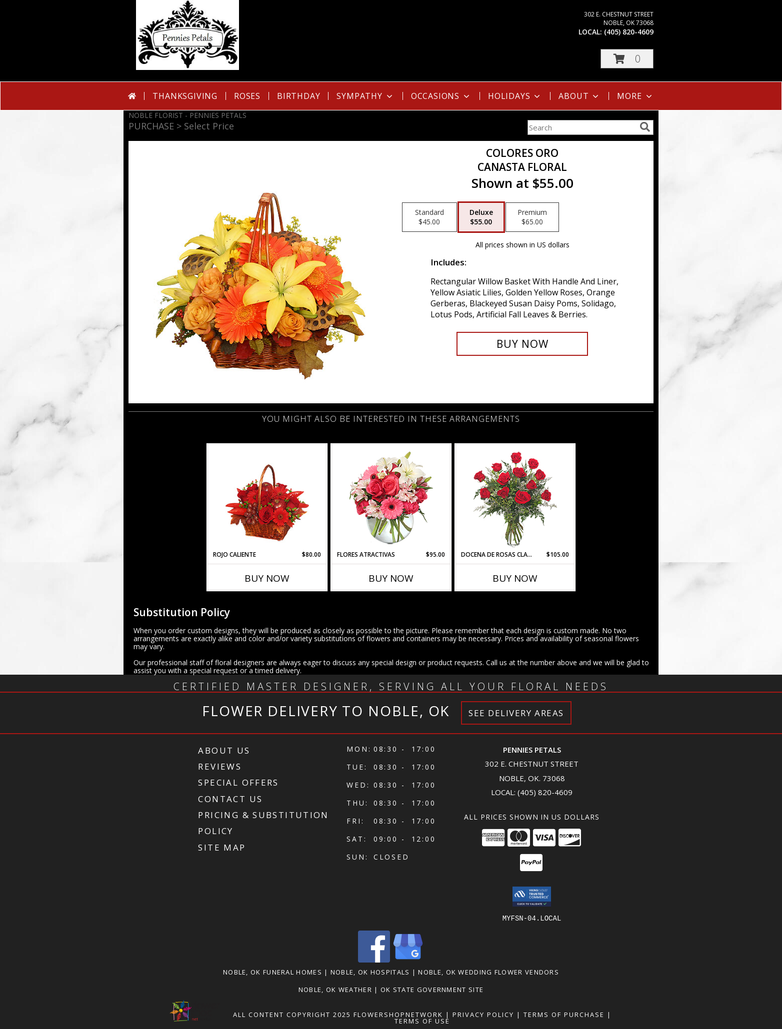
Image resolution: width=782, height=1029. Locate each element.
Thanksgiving (185, 95)
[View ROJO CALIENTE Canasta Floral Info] (267, 497)
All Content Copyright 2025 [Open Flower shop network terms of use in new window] (292, 1014)
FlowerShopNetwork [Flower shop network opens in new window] (398, 1014)
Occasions (441, 95)
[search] (645, 126)
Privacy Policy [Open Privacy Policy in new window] (483, 1014)
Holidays (515, 95)
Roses (247, 95)
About (579, 95)
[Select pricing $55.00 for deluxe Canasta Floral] (481, 217)
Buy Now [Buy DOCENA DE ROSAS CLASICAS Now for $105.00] (515, 578)
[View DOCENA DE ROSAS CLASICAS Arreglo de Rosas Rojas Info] (515, 497)
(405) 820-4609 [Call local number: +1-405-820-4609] (629, 31)
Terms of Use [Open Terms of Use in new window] (422, 1020)
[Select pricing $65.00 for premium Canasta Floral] (532, 217)
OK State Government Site (432, 989)
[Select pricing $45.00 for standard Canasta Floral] (429, 217)
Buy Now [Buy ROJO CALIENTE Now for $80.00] (267, 578)
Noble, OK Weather (335, 989)
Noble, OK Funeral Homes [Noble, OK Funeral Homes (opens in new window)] (272, 971)
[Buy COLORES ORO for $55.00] (522, 344)
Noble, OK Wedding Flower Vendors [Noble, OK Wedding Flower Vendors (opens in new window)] (488, 971)
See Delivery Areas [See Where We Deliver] (516, 713)
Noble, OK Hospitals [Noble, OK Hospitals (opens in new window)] (370, 971)
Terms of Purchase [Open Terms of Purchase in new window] (564, 1014)
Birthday (298, 95)
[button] (627, 58)
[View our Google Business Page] (408, 959)
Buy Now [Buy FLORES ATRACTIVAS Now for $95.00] (391, 578)
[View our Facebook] (374, 959)
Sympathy (365, 95)
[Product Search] (581, 127)
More (635, 95)
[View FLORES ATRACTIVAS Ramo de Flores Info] (391, 497)
